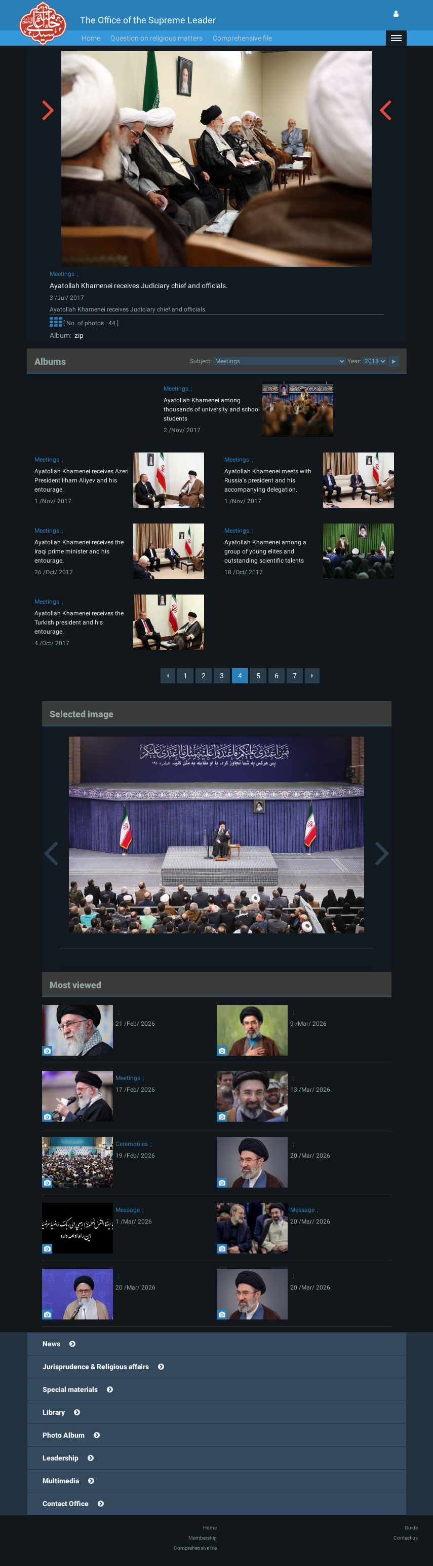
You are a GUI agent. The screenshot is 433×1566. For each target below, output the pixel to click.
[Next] (312, 675)
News (51, 1344)
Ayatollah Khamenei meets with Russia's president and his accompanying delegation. (267, 480)
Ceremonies (131, 1143)
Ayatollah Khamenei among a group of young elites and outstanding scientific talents (265, 551)
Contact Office (66, 1504)
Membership (202, 1538)
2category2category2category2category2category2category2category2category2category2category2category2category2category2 (279, 361)
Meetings (62, 273)
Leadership (60, 1458)
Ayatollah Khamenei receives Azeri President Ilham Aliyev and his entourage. (81, 480)
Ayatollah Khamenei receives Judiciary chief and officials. (139, 286)
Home (91, 38)
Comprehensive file (242, 38)
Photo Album (64, 1435)
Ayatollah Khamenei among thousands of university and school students (212, 409)
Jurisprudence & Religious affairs (96, 1367)
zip (77, 335)
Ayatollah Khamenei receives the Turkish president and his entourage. (79, 622)
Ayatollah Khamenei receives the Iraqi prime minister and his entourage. (79, 551)
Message (127, 1209)
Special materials (70, 1389)
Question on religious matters (156, 38)
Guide (411, 1527)
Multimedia (61, 1481)
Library (54, 1412)
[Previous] (168, 675)
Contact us (405, 1538)
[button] (396, 38)
